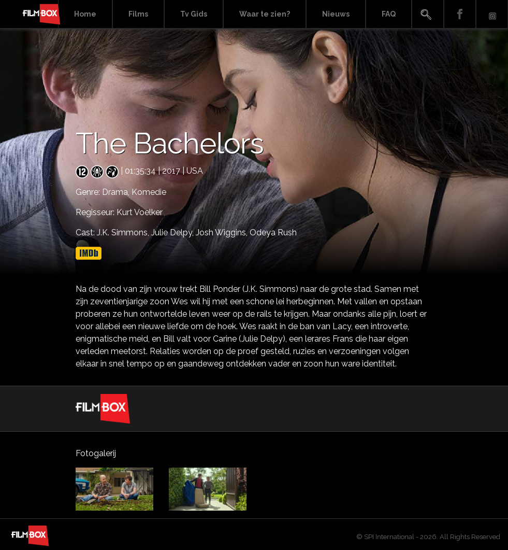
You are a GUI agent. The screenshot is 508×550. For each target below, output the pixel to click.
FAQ (389, 14)
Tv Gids (193, 14)
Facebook (460, 14)
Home (85, 14)
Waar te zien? (264, 14)
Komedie (149, 192)
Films (138, 14)
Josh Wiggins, (223, 232)
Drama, (117, 192)
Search (428, 14)
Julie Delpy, (173, 232)
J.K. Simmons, (124, 232)
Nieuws (336, 14)
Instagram (492, 14)
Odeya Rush (273, 232)
